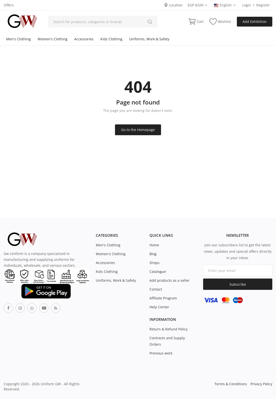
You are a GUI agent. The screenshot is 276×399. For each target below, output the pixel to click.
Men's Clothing (18, 39)
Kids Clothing (111, 39)
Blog (153, 253)
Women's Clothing (52, 39)
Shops (154, 262)
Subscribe (237, 284)
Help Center (159, 307)
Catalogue (157, 271)
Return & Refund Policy (168, 329)
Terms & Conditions (230, 384)
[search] (150, 21)
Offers (9, 5)
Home (154, 245)
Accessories (84, 39)
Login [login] (246, 5)
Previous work (160, 353)
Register (263, 5)
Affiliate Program (163, 298)
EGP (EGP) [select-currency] (198, 5)
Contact (155, 289)
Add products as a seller (169, 280)
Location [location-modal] (173, 5)
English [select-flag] (225, 5)
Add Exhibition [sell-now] (255, 21)
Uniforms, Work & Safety (149, 39)
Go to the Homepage (138, 129)
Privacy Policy (261, 384)
